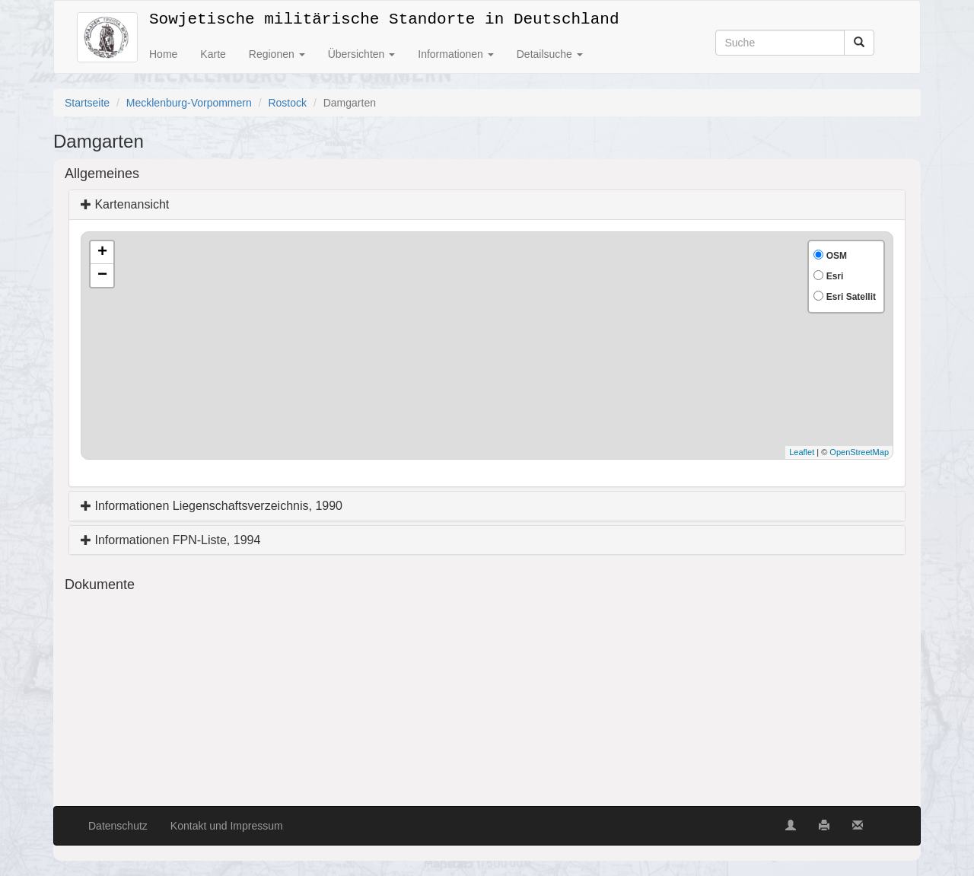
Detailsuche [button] (550, 54)
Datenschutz (118, 826)
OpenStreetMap (859, 452)
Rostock (287, 103)
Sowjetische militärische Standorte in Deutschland (384, 16)
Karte (212, 54)
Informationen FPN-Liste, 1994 (170, 540)
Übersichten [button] (362, 54)
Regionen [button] (277, 54)
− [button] (102, 275)
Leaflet (801, 452)
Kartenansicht (125, 204)
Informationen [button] (456, 54)
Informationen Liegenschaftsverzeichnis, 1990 (211, 505)
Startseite (87, 103)
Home (163, 54)
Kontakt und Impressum (226, 826)
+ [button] (102, 252)
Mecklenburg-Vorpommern (189, 103)
